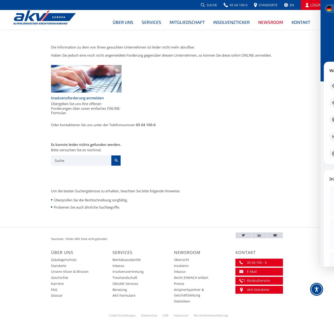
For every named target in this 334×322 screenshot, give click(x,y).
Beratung (119, 289)
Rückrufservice (258, 280)
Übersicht (181, 260)
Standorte (58, 266)
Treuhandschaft (124, 277)
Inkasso (118, 266)
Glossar (57, 295)
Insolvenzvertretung (128, 271)
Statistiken (182, 301)
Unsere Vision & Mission (70, 271)
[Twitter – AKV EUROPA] (243, 235)
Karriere (57, 283)
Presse (179, 283)
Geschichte (59, 277)
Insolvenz (181, 266)
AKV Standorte (258, 289)
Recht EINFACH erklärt (191, 277)
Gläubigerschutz (64, 260)
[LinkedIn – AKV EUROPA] (259, 235)
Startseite (57, 239)
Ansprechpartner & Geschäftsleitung (189, 292)
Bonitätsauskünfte (126, 260)
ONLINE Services (125, 283)
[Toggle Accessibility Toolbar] (317, 289)
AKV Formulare (123, 295)
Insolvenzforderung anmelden (77, 98)
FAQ (54, 289)
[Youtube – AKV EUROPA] (275, 235)
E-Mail (252, 271)
